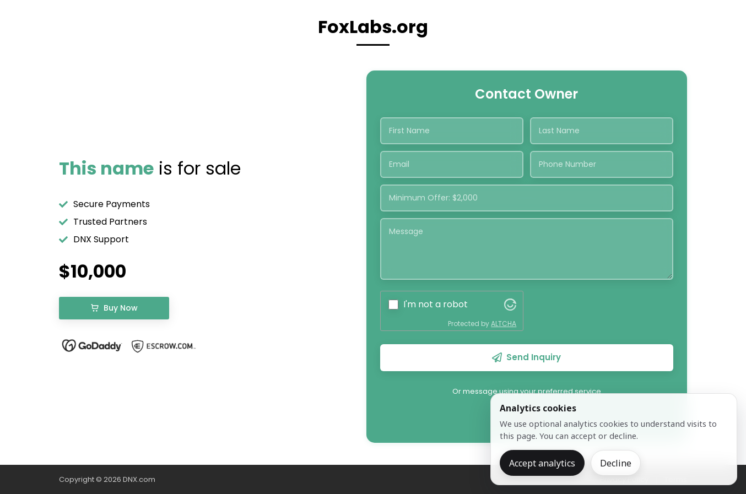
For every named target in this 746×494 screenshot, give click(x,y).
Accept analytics (542, 463)
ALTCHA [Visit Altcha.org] (503, 323)
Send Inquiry (526, 357)
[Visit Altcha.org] (510, 304)
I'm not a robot (435, 304)
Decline (615, 463)
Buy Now (114, 307)
